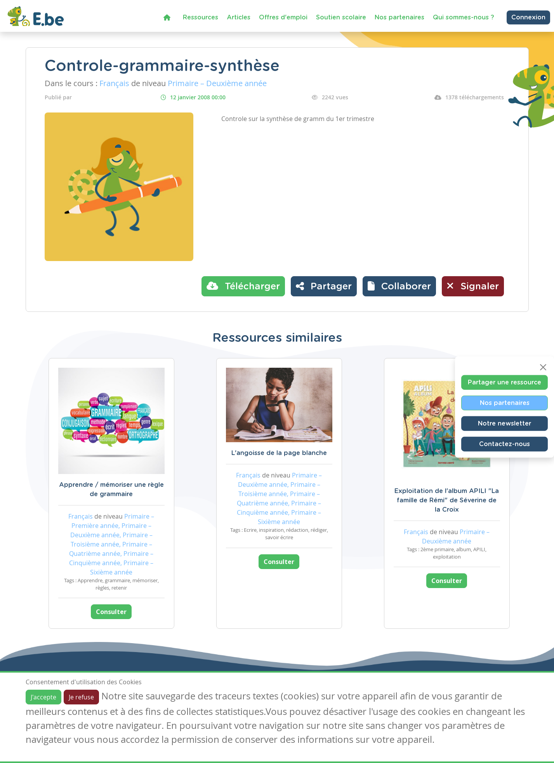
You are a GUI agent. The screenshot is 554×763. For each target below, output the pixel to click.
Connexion (528, 17)
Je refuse (81, 697)
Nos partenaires (399, 17)
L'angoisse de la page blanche (279, 453)
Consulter (111, 611)
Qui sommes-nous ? (463, 17)
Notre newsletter (504, 423)
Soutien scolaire (341, 17)
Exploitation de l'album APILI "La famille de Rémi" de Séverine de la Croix (446, 500)
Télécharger (243, 286)
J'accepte (43, 697)
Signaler (473, 286)
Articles (238, 17)
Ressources (200, 17)
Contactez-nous (504, 444)
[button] (399, 286)
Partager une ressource (504, 382)
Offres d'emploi (283, 17)
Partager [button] (324, 286)
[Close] (543, 367)
